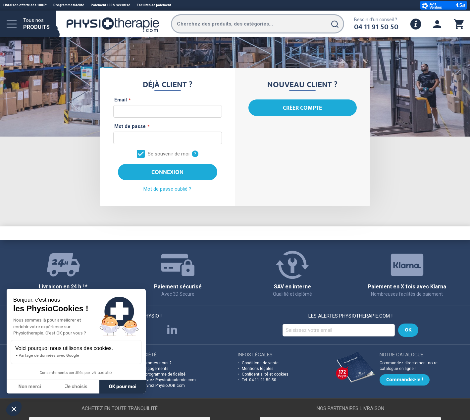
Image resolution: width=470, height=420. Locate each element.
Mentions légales (258, 368)
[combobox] (257, 23)
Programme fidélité (68, 5)
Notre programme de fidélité (159, 374)
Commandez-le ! (404, 380)
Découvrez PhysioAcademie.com (165, 380)
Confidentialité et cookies (265, 374)
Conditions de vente (260, 363)
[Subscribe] (408, 330)
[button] (14, 409)
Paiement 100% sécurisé (110, 5)
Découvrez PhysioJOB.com (159, 385)
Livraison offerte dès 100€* (25, 5)
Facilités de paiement (154, 5)
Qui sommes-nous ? (152, 363)
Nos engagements (151, 368)
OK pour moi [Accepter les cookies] (61, 387)
